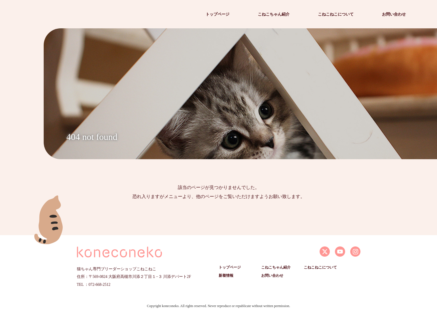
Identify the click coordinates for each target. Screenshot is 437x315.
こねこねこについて (336, 14)
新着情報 (226, 276)
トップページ (217, 14)
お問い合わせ (394, 14)
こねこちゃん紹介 (274, 14)
